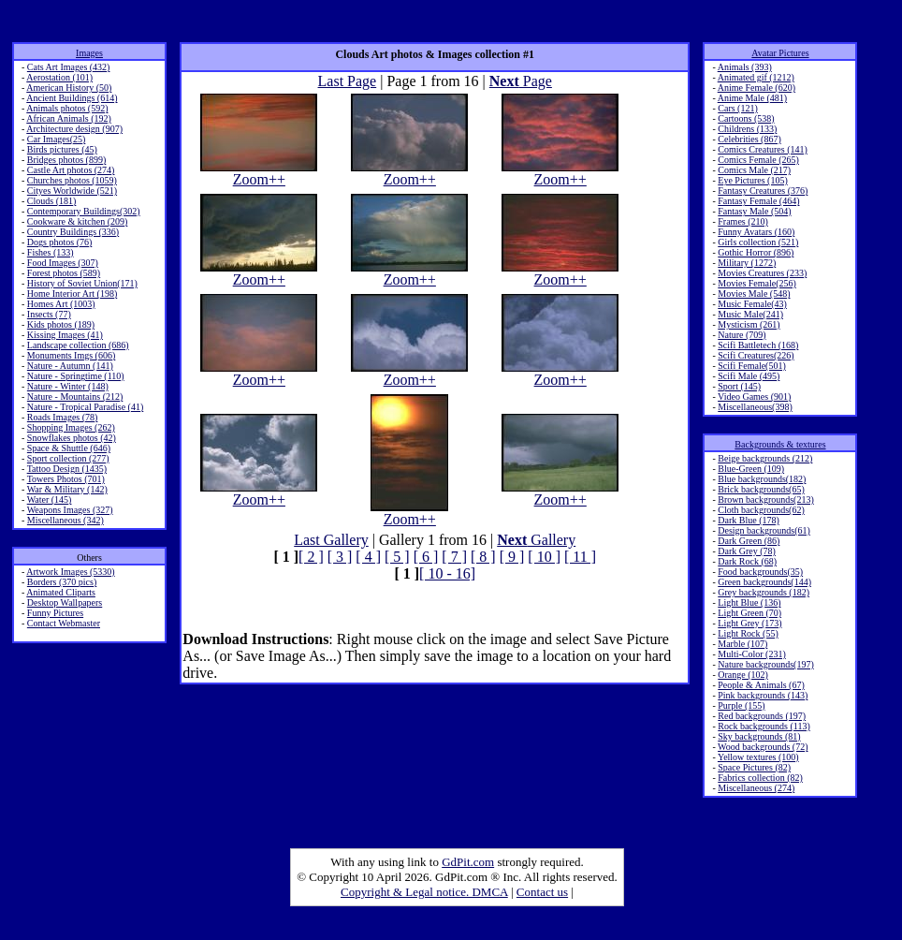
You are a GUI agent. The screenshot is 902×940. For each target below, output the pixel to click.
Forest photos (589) (63, 273)
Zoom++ (258, 172)
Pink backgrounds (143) (762, 695)
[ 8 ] (483, 557)
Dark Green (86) (748, 541)
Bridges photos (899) (66, 159)
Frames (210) (743, 221)
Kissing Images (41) (65, 335)
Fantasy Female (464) (758, 201)
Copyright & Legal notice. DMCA (424, 892)
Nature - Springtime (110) (75, 376)
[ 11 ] (580, 557)
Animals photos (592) (67, 108)
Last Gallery (331, 540)
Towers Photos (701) (66, 479)
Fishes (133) (50, 252)
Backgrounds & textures (780, 444)
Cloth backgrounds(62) (761, 510)
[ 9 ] (512, 557)
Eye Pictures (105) (752, 180)
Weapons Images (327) (70, 510)
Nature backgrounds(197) (765, 664)
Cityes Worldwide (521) (72, 190)
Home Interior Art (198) (72, 293)
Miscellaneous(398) (755, 407)
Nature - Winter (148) (68, 386)
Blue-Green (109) (751, 468)
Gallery (536, 540)
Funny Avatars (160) (756, 232)
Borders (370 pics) (61, 582)
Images (89, 53)
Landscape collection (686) (78, 345)
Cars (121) (738, 108)
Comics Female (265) (758, 159)
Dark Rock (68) (747, 561)
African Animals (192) (68, 118)
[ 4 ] (368, 557)
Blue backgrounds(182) (762, 479)
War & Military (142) (67, 489)
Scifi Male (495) (748, 376)
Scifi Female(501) (751, 365)
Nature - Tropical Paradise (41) (85, 407)
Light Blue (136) (749, 602)
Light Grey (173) (749, 623)
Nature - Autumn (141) (70, 365)
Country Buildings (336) (73, 232)
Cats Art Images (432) (68, 67)
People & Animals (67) (761, 685)
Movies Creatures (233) (762, 273)
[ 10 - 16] (447, 573)
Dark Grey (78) (747, 551)
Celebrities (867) (749, 139)
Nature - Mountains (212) (75, 396)
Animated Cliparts (60, 592)
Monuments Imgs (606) (71, 355)
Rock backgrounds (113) (764, 726)
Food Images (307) (62, 262)
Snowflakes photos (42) (71, 438)
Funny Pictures (55, 613)
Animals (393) (745, 67)
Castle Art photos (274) (71, 170)
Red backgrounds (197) (762, 716)
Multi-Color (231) (752, 654)
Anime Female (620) (756, 87)
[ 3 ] (340, 557)
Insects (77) (49, 314)
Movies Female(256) (757, 283)
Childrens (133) (747, 129)
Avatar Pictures (779, 53)
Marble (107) (742, 644)
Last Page (347, 81)
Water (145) (49, 499)
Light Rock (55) (748, 633)
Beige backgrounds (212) (765, 458)
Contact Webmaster (63, 623)
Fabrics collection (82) (760, 777)
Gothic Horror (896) (755, 252)
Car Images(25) (56, 139)
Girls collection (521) (758, 242)
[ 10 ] (544, 557)
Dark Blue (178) (748, 520)
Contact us (542, 892)
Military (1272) (747, 262)
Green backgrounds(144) (764, 582)
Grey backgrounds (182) (763, 592)
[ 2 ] (311, 557)
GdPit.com (468, 862)
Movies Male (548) (754, 293)
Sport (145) (739, 386)
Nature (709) (741, 335)
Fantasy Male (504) (754, 211)
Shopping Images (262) (71, 427)
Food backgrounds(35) (760, 571)
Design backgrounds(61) (764, 530)
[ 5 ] (397, 557)
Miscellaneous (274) (756, 788)
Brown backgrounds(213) (765, 499)
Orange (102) (743, 674)
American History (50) (68, 87)
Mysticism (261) (748, 324)
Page (520, 81)
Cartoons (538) (746, 118)
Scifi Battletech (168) (758, 345)
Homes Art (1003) (61, 304)
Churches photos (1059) (72, 180)
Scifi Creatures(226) (755, 355)
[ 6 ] (426, 557)
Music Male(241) (750, 314)
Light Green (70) (749, 613)
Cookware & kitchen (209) (77, 221)
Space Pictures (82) (754, 767)
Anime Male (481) (752, 98)
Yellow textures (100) (758, 757)
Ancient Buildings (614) (71, 98)
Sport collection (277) (68, 458)
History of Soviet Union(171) (82, 283)
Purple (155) (741, 705)
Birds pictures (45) (62, 149)
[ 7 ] (454, 557)
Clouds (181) (52, 201)
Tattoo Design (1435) (67, 468)
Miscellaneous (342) (65, 520)
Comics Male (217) (754, 170)
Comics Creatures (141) (762, 149)
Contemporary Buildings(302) (83, 211)
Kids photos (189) (61, 324)
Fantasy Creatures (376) (762, 190)
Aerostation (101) (59, 77)
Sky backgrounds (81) (759, 736)
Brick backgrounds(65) (761, 489)
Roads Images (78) (62, 417)
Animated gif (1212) (756, 77)
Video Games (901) (754, 396)
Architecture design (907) (74, 129)
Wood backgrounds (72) (762, 747)
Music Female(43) (752, 304)
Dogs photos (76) (59, 242)
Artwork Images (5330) (70, 571)
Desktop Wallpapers (64, 602)
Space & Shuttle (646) (68, 448)
